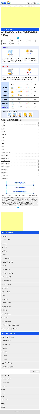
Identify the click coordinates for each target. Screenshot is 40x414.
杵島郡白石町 (34, 6)
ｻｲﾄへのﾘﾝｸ (3, 396)
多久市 (3, 131)
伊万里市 (3, 134)
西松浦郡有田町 (5, 166)
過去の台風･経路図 (6, 321)
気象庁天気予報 (5, 258)
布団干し (22, 40)
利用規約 (3, 393)
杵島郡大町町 (4, 169)
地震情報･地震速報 (6, 306)
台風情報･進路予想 (6, 302)
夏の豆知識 (4, 351)
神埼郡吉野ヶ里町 (5, 152)
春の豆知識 (4, 348)
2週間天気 (4, 247)
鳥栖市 (3, 128)
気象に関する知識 (5, 340)
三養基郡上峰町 (5, 158)
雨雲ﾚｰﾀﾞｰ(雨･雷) (5, 291)
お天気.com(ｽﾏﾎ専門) (6, 379)
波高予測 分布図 (5, 269)
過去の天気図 (4, 317)
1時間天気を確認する (20, 183)
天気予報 (9, 6)
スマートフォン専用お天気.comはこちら (32, 3)
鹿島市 (3, 140)
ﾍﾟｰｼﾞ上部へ (36, 371)
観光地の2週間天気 (6, 280)
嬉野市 (3, 146)
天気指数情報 (4, 288)
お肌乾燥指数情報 (21, 6)
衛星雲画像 (4, 310)
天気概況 (3, 254)
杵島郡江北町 (4, 172)
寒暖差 (12, 43)
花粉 (29, 40)
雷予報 (3, 295)
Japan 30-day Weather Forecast (9, 328)
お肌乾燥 (4, 43)
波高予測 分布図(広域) (7, 273)
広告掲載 (3, 389)
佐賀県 (28, 6)
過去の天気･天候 (5, 344)
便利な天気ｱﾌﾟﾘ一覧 (6, 363)
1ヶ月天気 (4, 251)
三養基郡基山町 (5, 155)
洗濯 (12, 40)
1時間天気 (4, 243)
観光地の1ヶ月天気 (6, 284)
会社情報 (3, 407)
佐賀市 (3, 122)
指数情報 (14, 6)
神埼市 (3, 149)
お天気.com (5, 2)
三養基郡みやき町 (5, 161)
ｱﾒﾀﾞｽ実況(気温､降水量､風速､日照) (10, 325)
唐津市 (3, 125)
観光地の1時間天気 (6, 277)
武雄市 (3, 137)
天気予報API (4, 386)
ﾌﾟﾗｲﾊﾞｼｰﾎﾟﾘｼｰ (4, 400)
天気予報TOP (4, 236)
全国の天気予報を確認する (20, 191)
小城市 (3, 143)
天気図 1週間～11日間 (7, 262)
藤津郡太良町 (4, 178)
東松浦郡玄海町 (5, 163)
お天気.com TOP (5, 375)
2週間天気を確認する (20, 187)
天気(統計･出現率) (6, 314)
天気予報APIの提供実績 (7, 366)
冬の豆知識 (4, 359)
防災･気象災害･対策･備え (7, 337)
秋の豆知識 (4, 355)
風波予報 (3, 265)
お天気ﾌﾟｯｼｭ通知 (5, 239)
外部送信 (3, 403)
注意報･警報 (4, 299)
